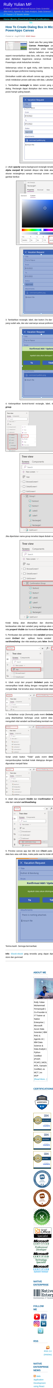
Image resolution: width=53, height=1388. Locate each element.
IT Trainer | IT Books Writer (16, 14)
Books (14, 19)
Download (23, 19)
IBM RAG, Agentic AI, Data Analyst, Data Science (27, 11)
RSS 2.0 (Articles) (48, 1352)
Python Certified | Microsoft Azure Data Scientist (26, 8)
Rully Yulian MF (18, 4)
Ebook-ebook (17, 954)
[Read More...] (40, 1079)
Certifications (42, 19)
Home (7, 19)
